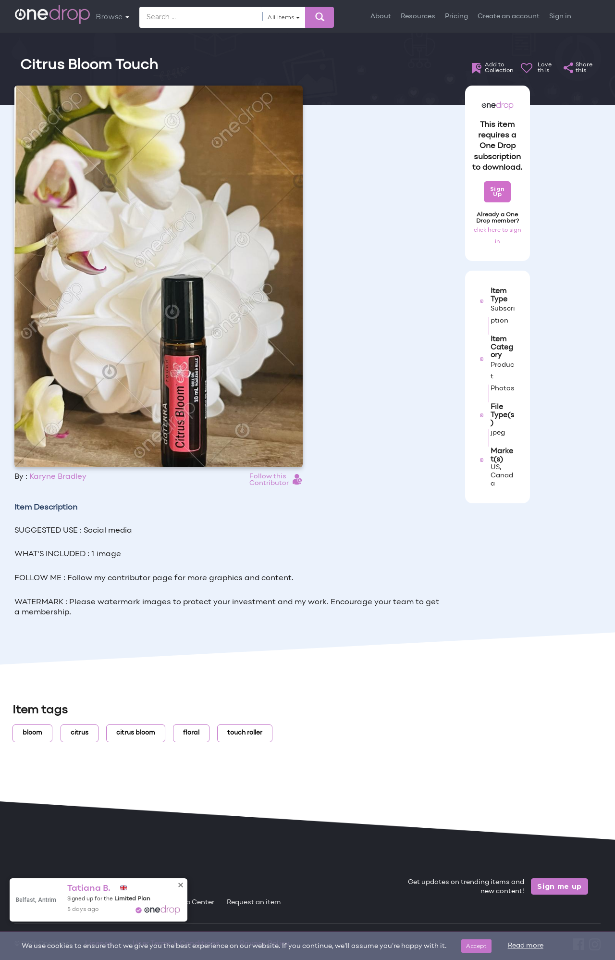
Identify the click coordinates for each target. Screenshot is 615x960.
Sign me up (559, 886)
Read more (525, 946)
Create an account (509, 16)
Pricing (456, 16)
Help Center (194, 902)
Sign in (560, 16)
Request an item (254, 902)
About (380, 16)
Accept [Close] (476, 945)
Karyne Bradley (57, 477)
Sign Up (497, 192)
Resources (418, 16)
